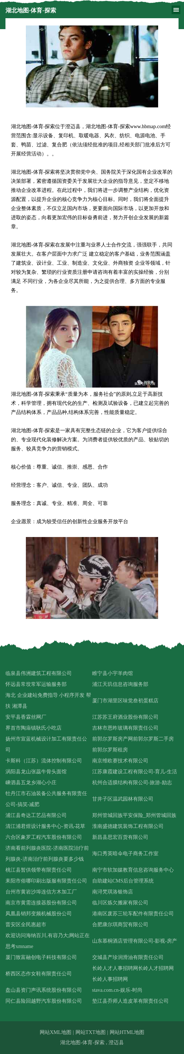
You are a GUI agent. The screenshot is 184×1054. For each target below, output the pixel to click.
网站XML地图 (55, 1032)
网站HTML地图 (127, 1032)
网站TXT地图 (90, 1032)
